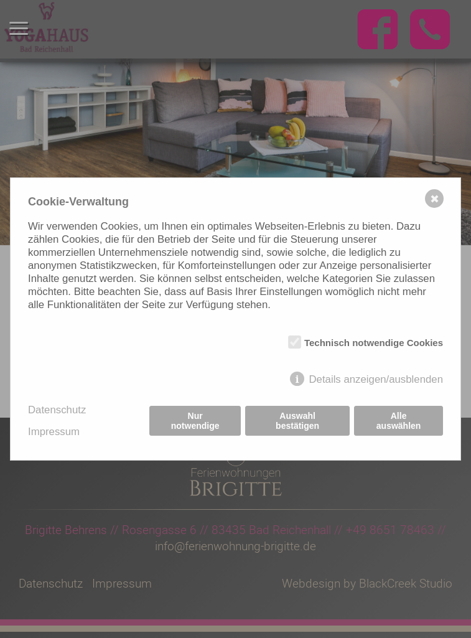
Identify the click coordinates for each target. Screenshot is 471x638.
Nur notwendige (195, 421)
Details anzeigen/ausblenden (376, 379)
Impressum (54, 432)
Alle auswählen (398, 421)
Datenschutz (57, 410)
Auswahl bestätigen (297, 421)
